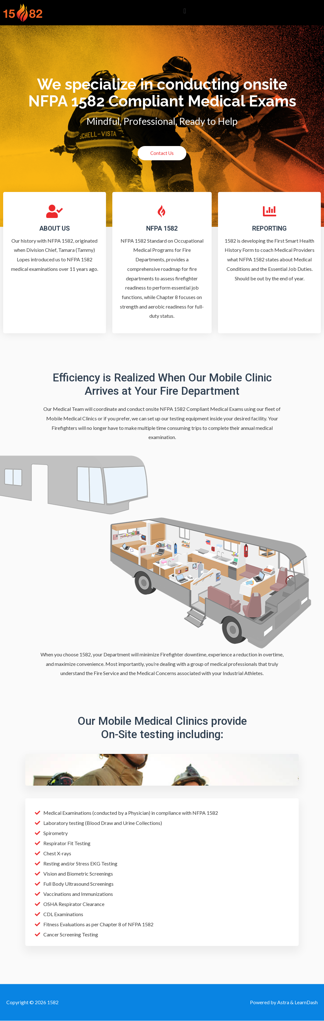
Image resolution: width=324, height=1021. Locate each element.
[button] (185, 11)
